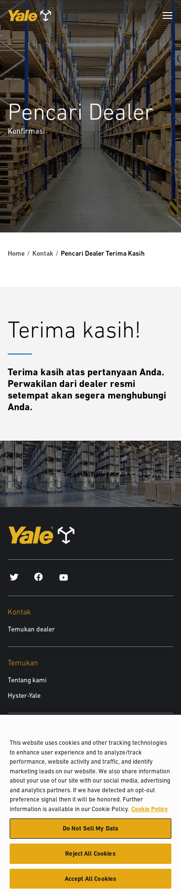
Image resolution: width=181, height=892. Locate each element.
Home (16, 253)
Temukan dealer (31, 629)
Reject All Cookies (90, 856)
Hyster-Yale (24, 695)
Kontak (42, 253)
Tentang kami (27, 680)
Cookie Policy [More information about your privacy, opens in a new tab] (149, 811)
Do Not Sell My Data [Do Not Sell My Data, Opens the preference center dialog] (90, 831)
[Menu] (167, 15)
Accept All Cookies (90, 881)
